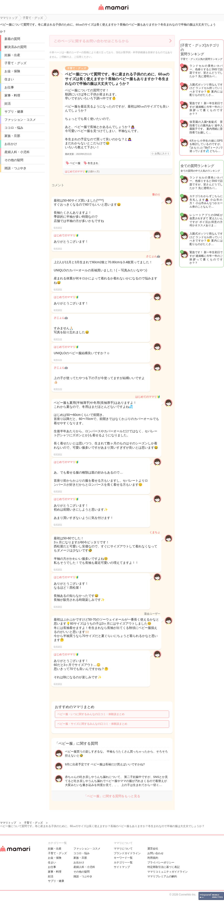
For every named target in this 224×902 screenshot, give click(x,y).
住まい (9, 79)
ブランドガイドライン (127, 853)
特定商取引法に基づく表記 (163, 867)
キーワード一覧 (123, 857)
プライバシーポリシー (160, 862)
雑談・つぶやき (15, 168)
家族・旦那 (12, 136)
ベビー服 (75, 163)
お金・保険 (12, 71)
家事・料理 (12, 95)
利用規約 (152, 857)
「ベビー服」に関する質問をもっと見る (112, 796)
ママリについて (123, 848)
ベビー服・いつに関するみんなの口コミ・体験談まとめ (91, 714)
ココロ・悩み (13, 127)
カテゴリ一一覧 (123, 862)
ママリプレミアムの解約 (162, 876)
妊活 (7, 103)
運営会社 (152, 848)
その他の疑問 (13, 160)
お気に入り (162, 153)
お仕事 (9, 87)
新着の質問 (12, 39)
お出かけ (10, 144)
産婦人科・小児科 (17, 152)
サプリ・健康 (13, 111)
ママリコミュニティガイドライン (167, 871)
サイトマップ (122, 867)
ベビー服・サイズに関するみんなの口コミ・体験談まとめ (92, 723)
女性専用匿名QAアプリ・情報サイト (113, 10)
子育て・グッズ (15, 63)
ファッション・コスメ (20, 119)
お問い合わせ (155, 853)
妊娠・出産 (12, 55)
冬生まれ (93, 163)
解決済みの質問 (15, 47)
